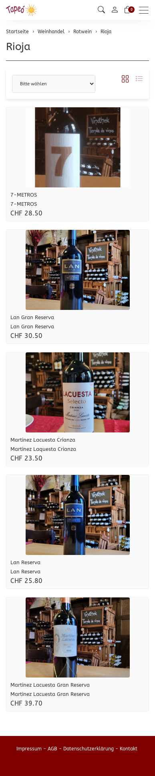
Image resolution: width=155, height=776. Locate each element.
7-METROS (23, 195)
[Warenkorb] (127, 10)
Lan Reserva (25, 562)
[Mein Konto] (115, 10)
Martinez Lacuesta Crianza (42, 440)
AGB (52, 749)
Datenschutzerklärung (88, 749)
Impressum (29, 749)
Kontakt (128, 749)
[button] (101, 10)
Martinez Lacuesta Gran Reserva (50, 685)
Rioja (18, 46)
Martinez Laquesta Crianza (43, 449)
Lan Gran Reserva (32, 317)
